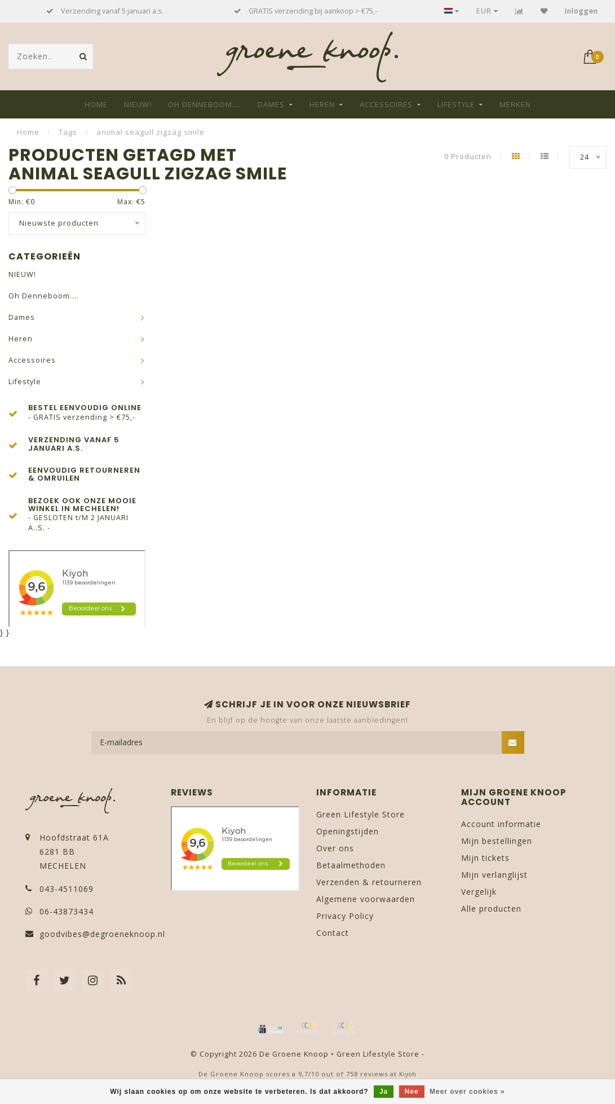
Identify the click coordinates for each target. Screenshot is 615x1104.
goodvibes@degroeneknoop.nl (102, 934)
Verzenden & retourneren (369, 882)
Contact (332, 932)
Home (96, 104)
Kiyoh (408, 1074)
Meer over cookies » (467, 1092)
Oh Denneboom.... (204, 104)
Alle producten (491, 908)
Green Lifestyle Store (360, 814)
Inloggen (581, 11)
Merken (515, 104)
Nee (412, 1092)
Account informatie (501, 824)
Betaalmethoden (351, 865)
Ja (383, 1092)
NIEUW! (138, 104)
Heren (322, 104)
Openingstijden (347, 831)
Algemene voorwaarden (365, 899)
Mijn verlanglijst (494, 874)
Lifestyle (456, 104)
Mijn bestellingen (496, 840)
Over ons (335, 848)
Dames (271, 104)
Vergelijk (479, 891)
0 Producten (468, 156)
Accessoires (386, 104)
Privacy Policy (345, 916)
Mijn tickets (485, 857)
